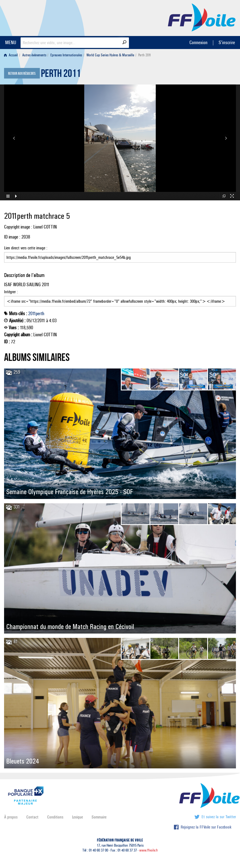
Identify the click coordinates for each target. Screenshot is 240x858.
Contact (32, 817)
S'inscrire (227, 42)
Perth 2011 (61, 74)
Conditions (55, 817)
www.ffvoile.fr (148, 850)
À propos (11, 817)
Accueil (11, 55)
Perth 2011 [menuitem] (144, 55)
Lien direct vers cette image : (120, 254)
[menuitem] (12, 55)
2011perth (36, 313)
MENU (10, 42)
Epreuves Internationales (66, 55)
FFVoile (202, 17)
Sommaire (99, 817)
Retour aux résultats (21, 74)
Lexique (77, 817)
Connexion (198, 42)
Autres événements (34, 55)
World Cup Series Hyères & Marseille (110, 55)
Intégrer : (120, 297)
